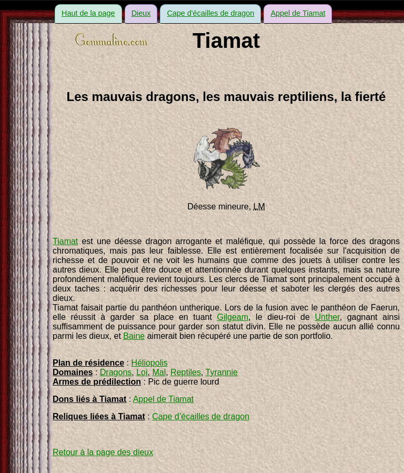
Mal (159, 372)
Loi (141, 372)
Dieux (141, 13)
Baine (134, 335)
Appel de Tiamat (297, 13)
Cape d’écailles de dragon (200, 416)
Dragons (116, 372)
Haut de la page (88, 13)
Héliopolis (149, 362)
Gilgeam (232, 317)
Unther (327, 317)
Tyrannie (222, 372)
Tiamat (65, 241)
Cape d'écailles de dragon (210, 13)
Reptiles (185, 372)
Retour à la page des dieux (103, 452)
